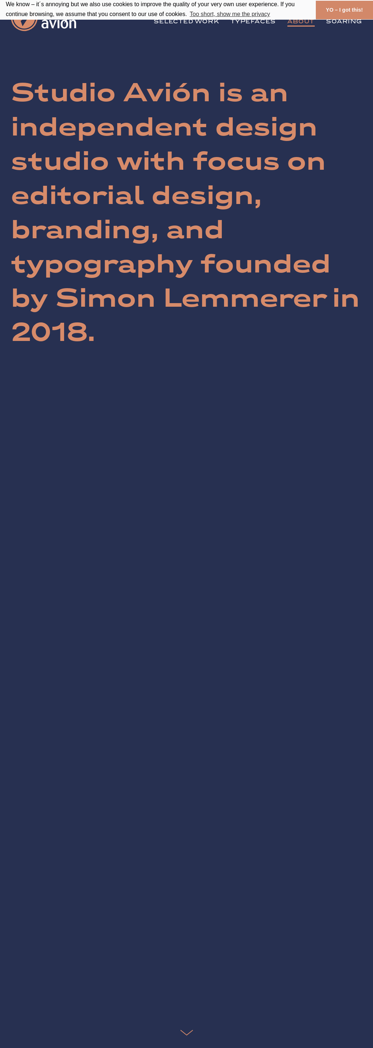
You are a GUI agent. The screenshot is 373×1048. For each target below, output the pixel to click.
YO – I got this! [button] (344, 10)
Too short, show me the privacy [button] (230, 14)
